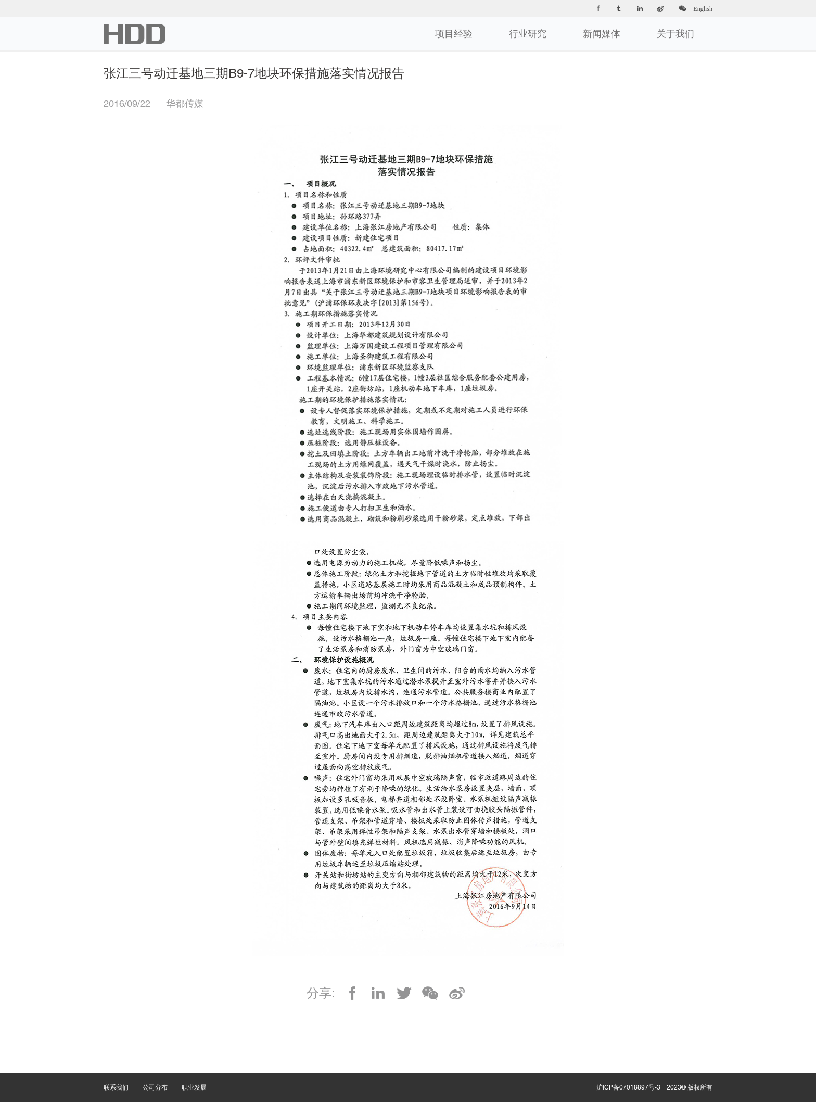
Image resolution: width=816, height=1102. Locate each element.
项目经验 (454, 33)
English (702, 8)
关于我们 (675, 33)
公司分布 (162, 1077)
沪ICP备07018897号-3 (628, 1087)
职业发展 (201, 1077)
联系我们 (123, 1077)
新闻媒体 (601, 33)
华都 (134, 34)
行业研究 (527, 33)
